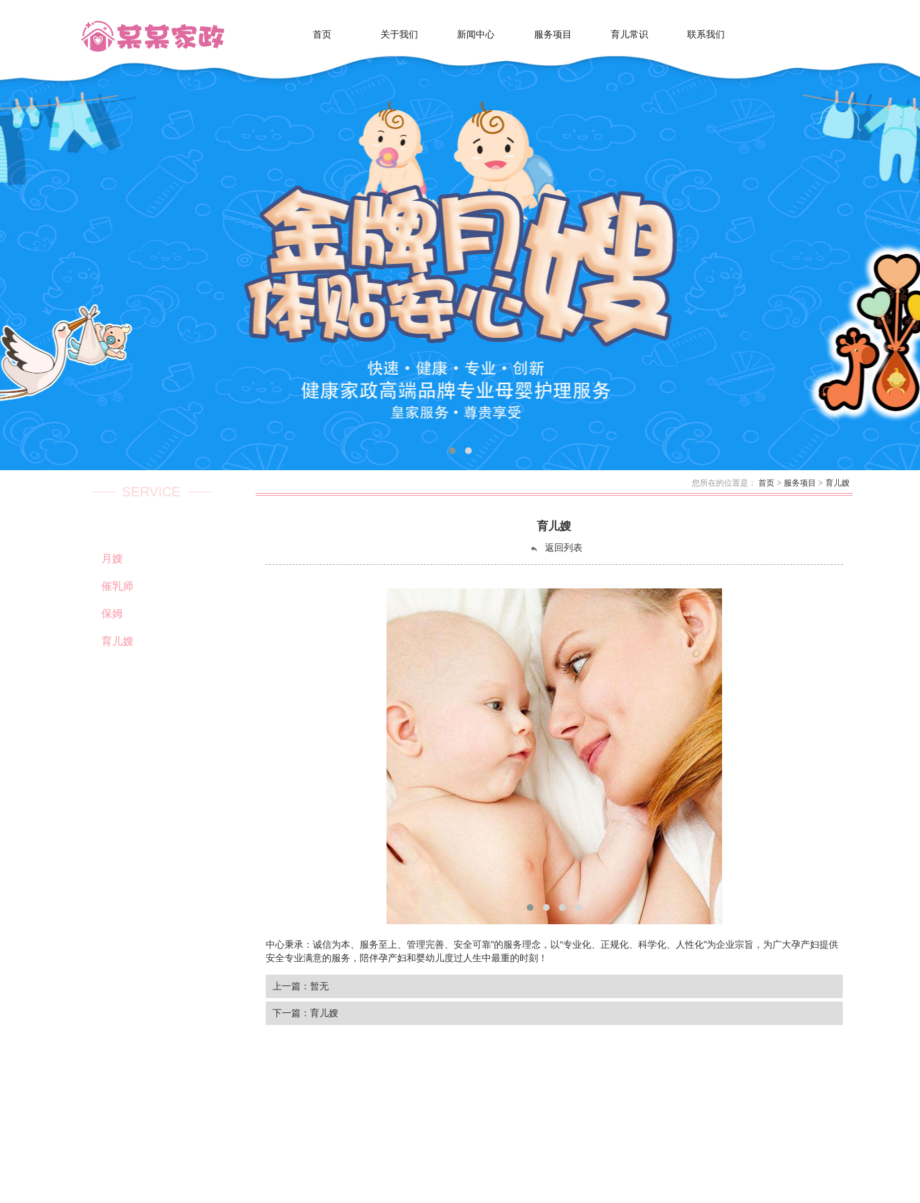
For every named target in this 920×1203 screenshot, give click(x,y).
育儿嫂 (837, 483)
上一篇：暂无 (300, 986)
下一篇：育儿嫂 (305, 1013)
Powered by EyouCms (407, 1178)
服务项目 (800, 483)
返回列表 (555, 547)
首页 (766, 483)
